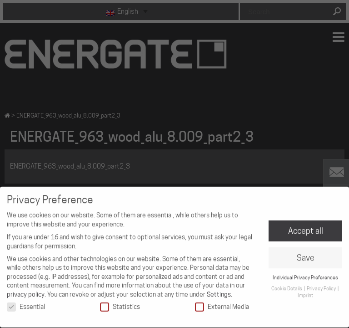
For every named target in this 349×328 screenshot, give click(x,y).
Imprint (305, 291)
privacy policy (26, 289)
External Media (222, 302)
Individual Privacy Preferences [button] (305, 273)
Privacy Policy (322, 284)
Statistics (120, 302)
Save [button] (305, 253)
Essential (26, 302)
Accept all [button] (305, 226)
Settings (219, 289)
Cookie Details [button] (287, 284)
